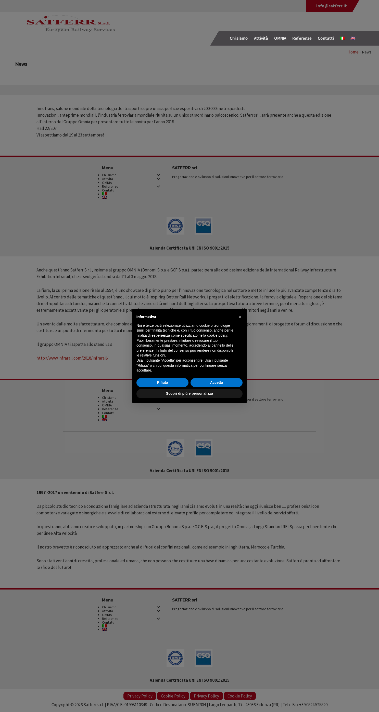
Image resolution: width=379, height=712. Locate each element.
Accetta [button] (216, 382)
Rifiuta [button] (162, 382)
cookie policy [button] (217, 335)
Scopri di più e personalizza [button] (189, 393)
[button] (240, 317)
